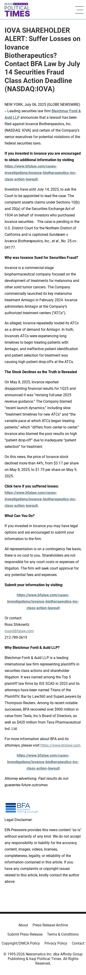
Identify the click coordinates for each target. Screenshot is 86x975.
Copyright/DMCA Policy (21, 943)
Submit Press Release (24, 934)
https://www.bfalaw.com (60, 745)
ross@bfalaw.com (19, 631)
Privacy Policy (55, 943)
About (23, 925)
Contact (78, 943)
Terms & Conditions (63, 934)
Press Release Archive (50, 925)
